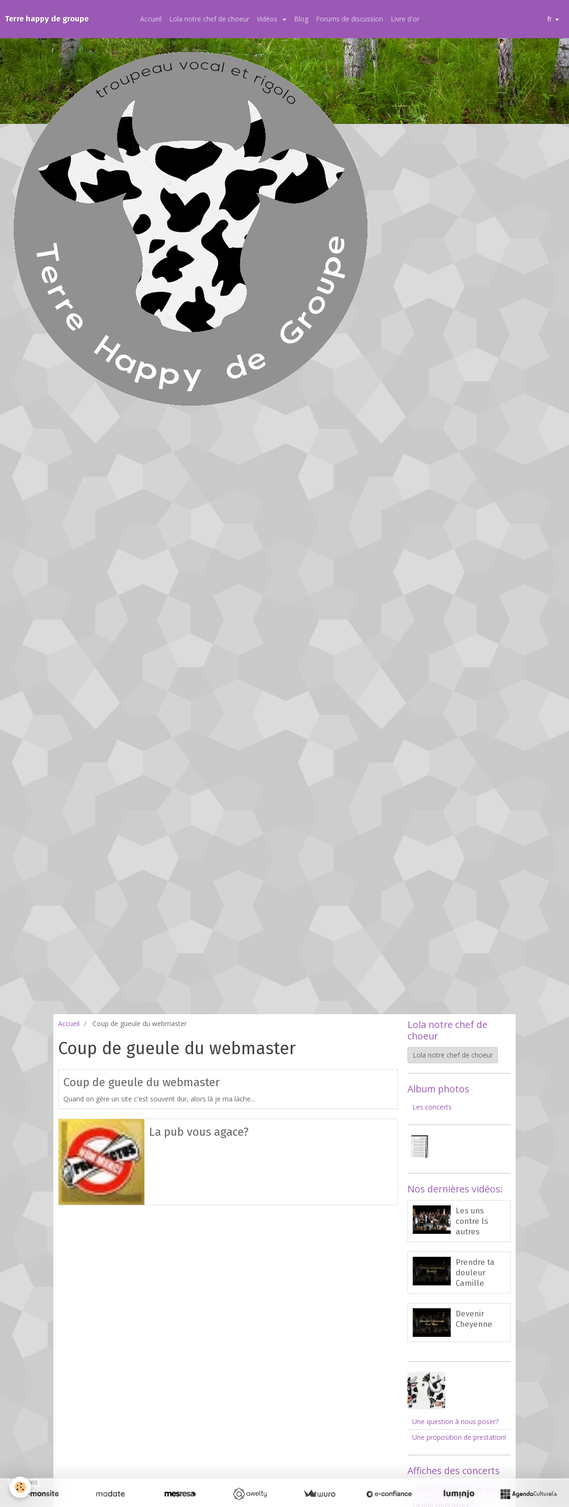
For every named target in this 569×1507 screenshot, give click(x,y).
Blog (301, 18)
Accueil (151, 18)
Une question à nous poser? (455, 1421)
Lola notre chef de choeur (209, 18)
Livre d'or (405, 18)
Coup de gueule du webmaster (141, 1082)
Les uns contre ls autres (472, 1221)
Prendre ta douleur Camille (475, 1272)
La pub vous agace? (199, 1131)
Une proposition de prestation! (459, 1437)
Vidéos (268, 18)
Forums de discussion (349, 18)
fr (549, 18)
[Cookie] (20, 1487)
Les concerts (432, 1106)
